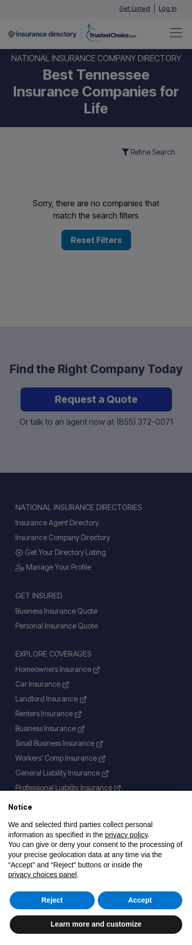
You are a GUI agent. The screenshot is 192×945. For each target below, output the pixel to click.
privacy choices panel (42, 874)
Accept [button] (140, 900)
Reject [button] (52, 900)
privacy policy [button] (126, 835)
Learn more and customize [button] (96, 924)
